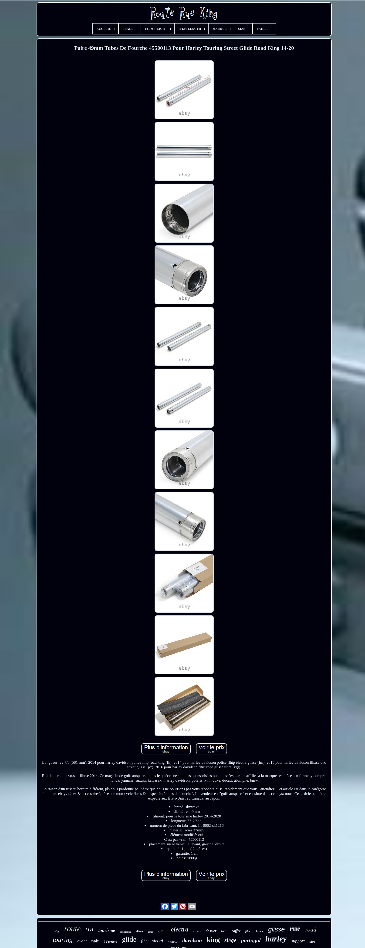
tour (224, 931)
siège (230, 940)
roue (150, 931)
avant (82, 941)
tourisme (106, 930)
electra (180, 929)
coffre (236, 931)
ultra (312, 941)
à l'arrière (110, 941)
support (298, 940)
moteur (173, 941)
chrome (259, 931)
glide (129, 939)
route (72, 928)
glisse (276, 929)
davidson (192, 940)
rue (295, 928)
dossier (211, 931)
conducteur (125, 932)
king (213, 939)
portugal (251, 940)
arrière (197, 931)
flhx (247, 931)
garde (162, 930)
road (310, 929)
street (157, 940)
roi (89, 928)
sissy (56, 930)
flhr (144, 941)
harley (276, 938)
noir (95, 940)
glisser (139, 931)
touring (63, 939)
